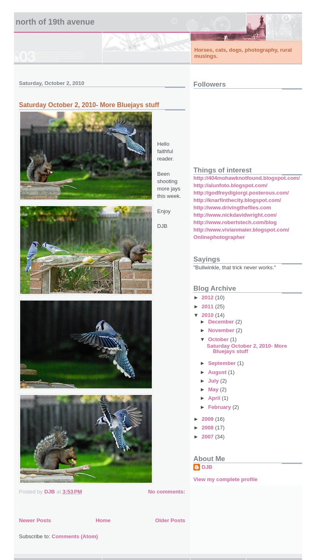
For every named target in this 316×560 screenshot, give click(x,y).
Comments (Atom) (75, 536)
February (220, 407)
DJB (207, 467)
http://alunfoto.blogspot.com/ (230, 185)
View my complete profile (225, 479)
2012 (208, 297)
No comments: (166, 492)
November (222, 330)
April (215, 398)
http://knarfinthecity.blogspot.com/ (237, 200)
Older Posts (170, 520)
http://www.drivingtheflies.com (232, 207)
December (221, 322)
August (218, 372)
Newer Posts (35, 520)
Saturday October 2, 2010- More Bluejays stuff (89, 104)
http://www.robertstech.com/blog (234, 222)
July (214, 381)
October (219, 339)
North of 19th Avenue (55, 21)
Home (102, 520)
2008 (208, 428)
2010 (208, 315)
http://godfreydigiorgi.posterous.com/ (241, 193)
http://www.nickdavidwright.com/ (234, 215)
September (222, 363)
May (214, 389)
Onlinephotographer (219, 237)
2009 (208, 419)
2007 (208, 437)
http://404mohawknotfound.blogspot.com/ (246, 178)
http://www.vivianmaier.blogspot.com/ (241, 230)
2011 (208, 306)
